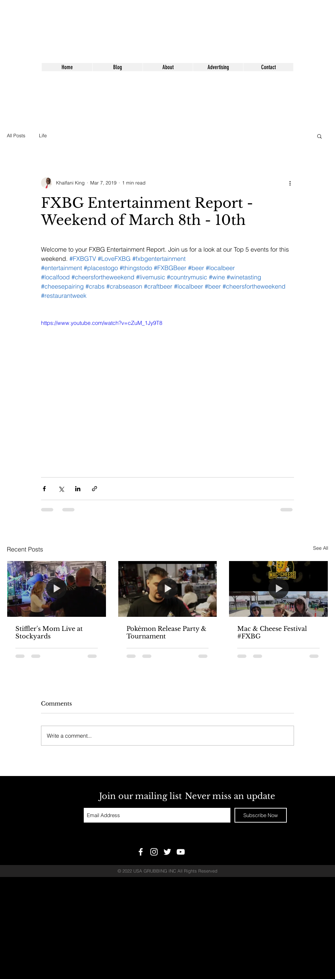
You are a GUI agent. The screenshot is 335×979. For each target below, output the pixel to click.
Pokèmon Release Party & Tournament (166, 632)
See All (320, 548)
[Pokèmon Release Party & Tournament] (167, 588)
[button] (319, 136)
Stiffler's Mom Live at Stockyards (49, 632)
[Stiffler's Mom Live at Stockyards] (56, 588)
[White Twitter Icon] (167, 852)
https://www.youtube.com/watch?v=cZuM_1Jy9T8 (101, 322)
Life (43, 135)
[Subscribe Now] (260, 815)
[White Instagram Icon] (154, 852)
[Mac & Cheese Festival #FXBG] (278, 588)
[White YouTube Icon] (181, 852)
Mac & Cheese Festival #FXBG (272, 632)
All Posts (16, 135)
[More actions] (290, 183)
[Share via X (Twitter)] (61, 488)
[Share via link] (94, 488)
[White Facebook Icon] (141, 852)
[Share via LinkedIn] (78, 488)
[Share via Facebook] (44, 488)
